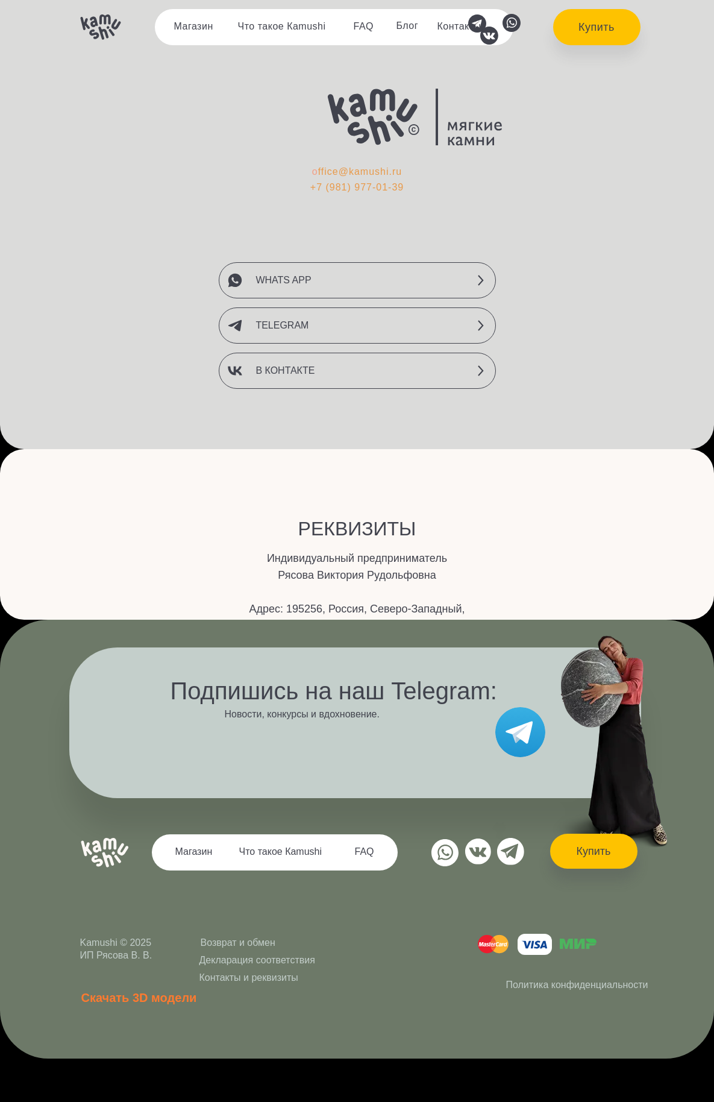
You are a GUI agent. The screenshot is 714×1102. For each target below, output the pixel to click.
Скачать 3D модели (139, 997)
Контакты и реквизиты (248, 977)
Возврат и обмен (238, 942)
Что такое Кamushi (282, 26)
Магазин (193, 26)
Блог (407, 25)
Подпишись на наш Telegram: (334, 691)
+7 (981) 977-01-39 (357, 187)
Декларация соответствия (257, 960)
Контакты (459, 26)
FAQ (364, 26)
